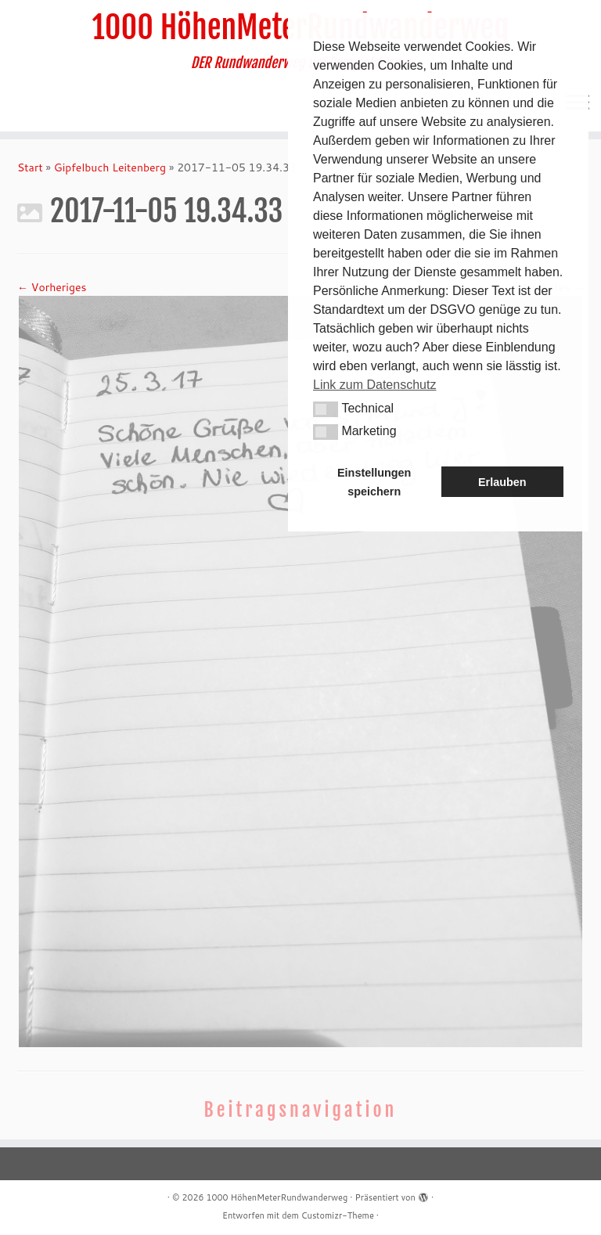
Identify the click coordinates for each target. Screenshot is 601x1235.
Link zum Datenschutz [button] (374, 384)
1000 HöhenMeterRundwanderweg (276, 1197)
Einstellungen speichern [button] (374, 482)
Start (30, 167)
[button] (325, 409)
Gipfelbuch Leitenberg (110, 167)
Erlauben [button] (502, 482)
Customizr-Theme (337, 1215)
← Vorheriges (51, 287)
